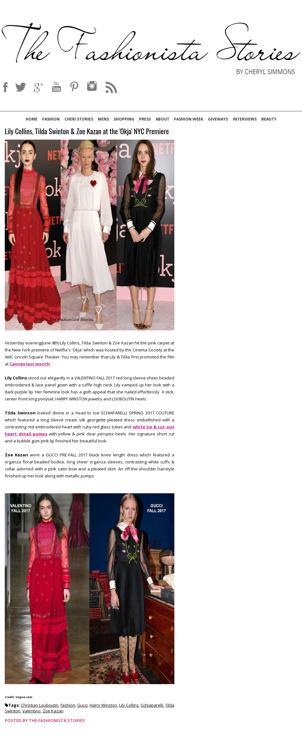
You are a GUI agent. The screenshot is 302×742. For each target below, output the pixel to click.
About (162, 119)
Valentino (31, 711)
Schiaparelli (152, 705)
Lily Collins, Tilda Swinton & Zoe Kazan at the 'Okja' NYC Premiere (87, 131)
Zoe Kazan (53, 711)
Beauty (269, 119)
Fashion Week (188, 119)
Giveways (218, 119)
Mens (103, 119)
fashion (67, 705)
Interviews (245, 119)
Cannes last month (30, 364)
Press (145, 119)
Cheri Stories (78, 119)
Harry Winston (103, 705)
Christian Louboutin (39, 705)
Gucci (82, 705)
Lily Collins (129, 705)
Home (31, 119)
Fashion (51, 119)
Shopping (124, 119)
